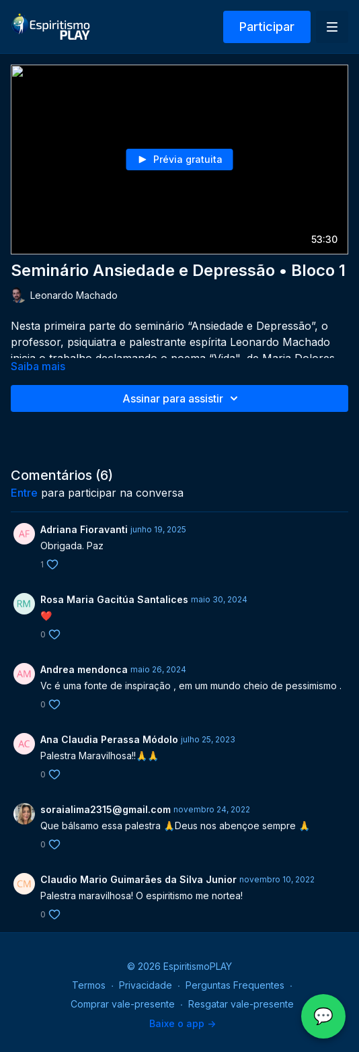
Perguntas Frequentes (235, 985)
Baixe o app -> (182, 1023)
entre (24, 492)
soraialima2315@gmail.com (105, 809)
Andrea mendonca (84, 669)
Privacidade (145, 985)
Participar (266, 27)
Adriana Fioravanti (84, 529)
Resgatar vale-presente (241, 1004)
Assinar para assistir (182, 398)
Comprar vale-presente (123, 1004)
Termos (89, 985)
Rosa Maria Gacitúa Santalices (114, 599)
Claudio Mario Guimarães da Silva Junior (138, 879)
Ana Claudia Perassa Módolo (109, 739)
